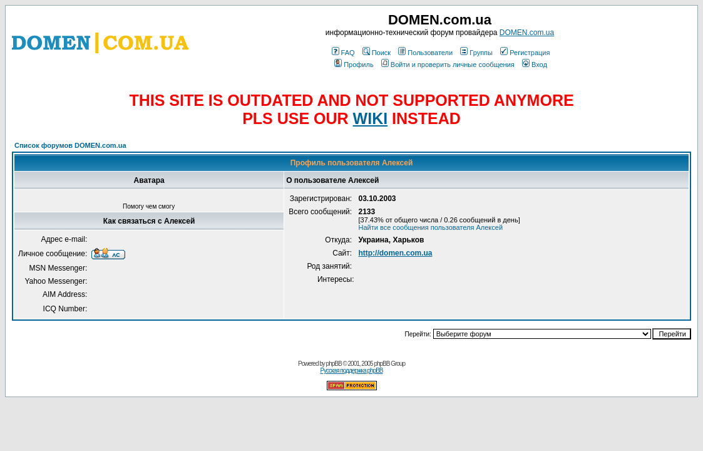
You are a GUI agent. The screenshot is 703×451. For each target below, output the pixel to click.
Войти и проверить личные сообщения (448, 64)
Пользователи (425, 52)
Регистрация (525, 52)
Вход (534, 64)
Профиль (354, 64)
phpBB (334, 363)
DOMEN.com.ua (527, 32)
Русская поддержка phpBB (351, 370)
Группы (476, 52)
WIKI (370, 118)
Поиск (376, 52)
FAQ (343, 52)
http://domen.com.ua (395, 253)
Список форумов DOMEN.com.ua (70, 145)
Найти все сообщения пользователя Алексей (430, 227)
